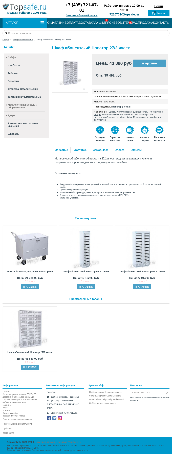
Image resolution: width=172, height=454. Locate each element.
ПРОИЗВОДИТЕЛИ (118, 22)
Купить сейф (96, 385)
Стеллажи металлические (23, 89)
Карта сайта (8, 433)
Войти (158, 6)
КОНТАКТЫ (161, 22)
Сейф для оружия (97, 396)
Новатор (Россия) (121, 106)
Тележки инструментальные (24, 97)
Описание (61, 150)
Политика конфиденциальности (17, 424)
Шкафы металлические (121, 112)
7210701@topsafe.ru (124, 14)
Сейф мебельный (115, 399)
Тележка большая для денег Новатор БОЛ (29, 271)
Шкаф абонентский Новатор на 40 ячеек (142, 271)
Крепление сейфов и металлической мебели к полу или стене (20, 401)
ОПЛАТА (73, 22)
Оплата (119, 150)
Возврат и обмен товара (14, 416)
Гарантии (7, 405)
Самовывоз (101, 150)
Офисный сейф (113, 396)
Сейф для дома (96, 392)
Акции (5, 408)
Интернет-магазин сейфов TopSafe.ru (58, 442)
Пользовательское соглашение (17, 419)
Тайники (12, 73)
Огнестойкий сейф (97, 399)
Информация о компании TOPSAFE (19, 394)
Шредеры (13, 134)
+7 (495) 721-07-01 (82, 7)
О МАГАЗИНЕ (57, 22)
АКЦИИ (100, 22)
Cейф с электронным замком (103, 403)
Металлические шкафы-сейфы (117, 114)
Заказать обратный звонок (82, 15)
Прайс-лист (8, 428)
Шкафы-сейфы (140, 112)
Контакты (7, 391)
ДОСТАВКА (87, 22)
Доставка (80, 150)
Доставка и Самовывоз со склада (18, 397)
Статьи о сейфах (10, 413)
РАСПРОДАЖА (142, 22)
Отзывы (136, 150)
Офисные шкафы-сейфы (119, 117)
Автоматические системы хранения (23, 124)
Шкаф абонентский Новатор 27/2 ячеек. (30, 352)
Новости (6, 410)
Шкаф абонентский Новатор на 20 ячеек (86, 271)
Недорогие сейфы (112, 392)
